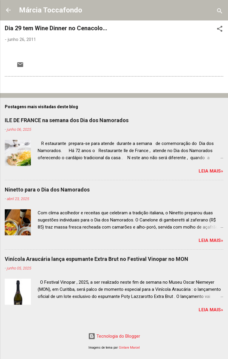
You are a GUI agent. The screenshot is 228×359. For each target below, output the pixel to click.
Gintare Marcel (129, 348)
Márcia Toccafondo (50, 10)
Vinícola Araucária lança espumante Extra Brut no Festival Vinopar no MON (96, 259)
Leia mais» (211, 171)
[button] (219, 29)
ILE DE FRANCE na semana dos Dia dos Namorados (67, 120)
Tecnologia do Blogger (114, 336)
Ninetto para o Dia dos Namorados (47, 189)
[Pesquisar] (219, 12)
